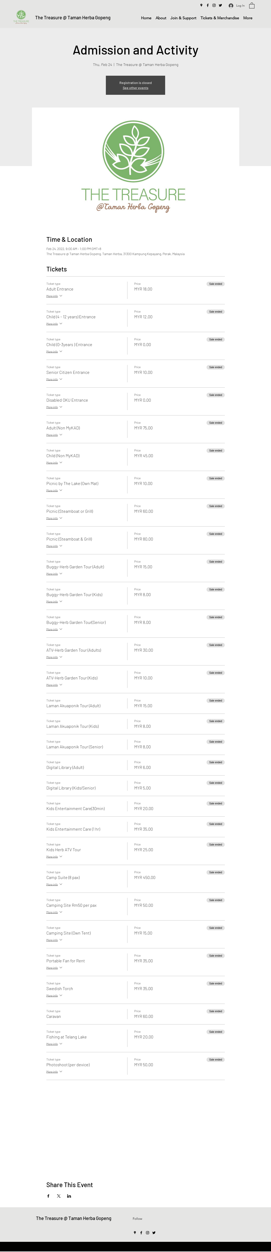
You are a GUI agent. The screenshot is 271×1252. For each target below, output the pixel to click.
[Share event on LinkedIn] (69, 1196)
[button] (251, 5)
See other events (135, 88)
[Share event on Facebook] (48, 1196)
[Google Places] (201, 5)
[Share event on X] (59, 1196)
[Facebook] (208, 5)
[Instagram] (214, 5)
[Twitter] (220, 5)
